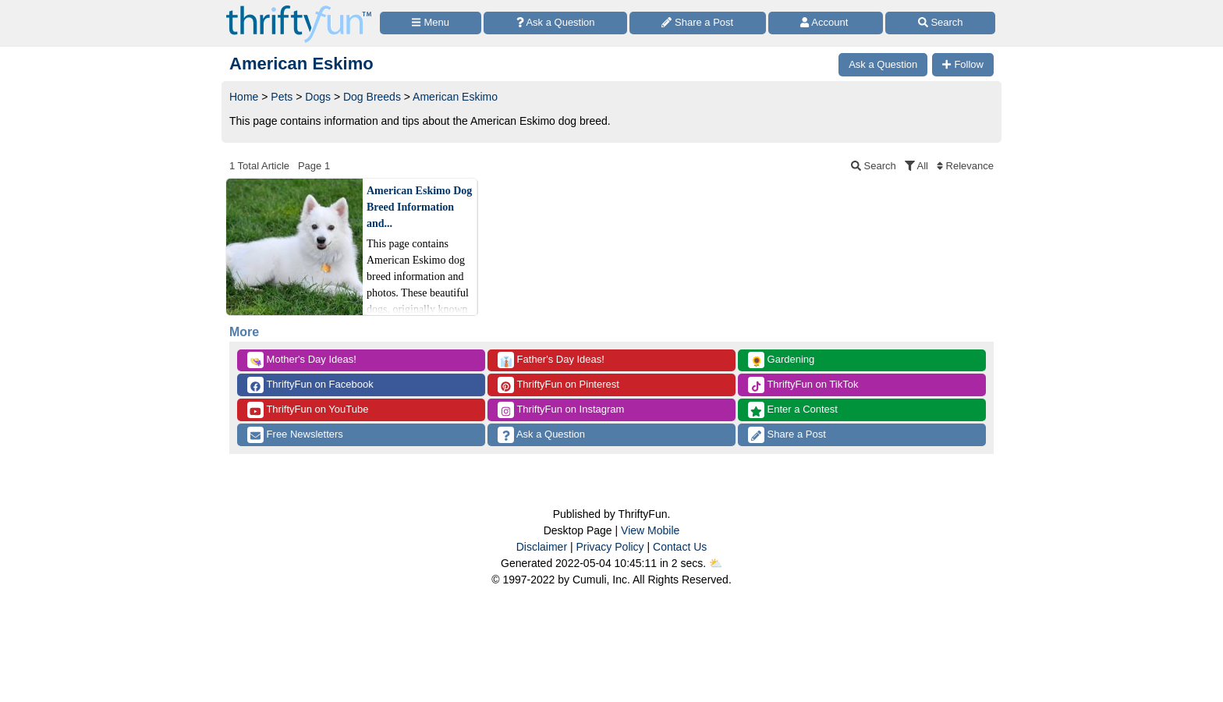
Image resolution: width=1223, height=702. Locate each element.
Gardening (781, 360)
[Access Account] (826, 23)
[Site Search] (940, 23)
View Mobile (650, 530)
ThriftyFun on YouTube (307, 410)
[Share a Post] (697, 23)
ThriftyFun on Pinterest (558, 385)
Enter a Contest (793, 410)
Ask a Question (541, 435)
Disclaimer (541, 547)
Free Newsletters (295, 435)
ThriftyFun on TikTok (803, 385)
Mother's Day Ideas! (301, 360)
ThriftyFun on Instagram (561, 410)
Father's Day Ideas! (551, 360)
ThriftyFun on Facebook (310, 385)
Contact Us (680, 547)
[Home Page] (299, 9)
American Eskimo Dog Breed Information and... (419, 207)
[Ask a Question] (555, 23)
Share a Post (787, 435)
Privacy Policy (609, 547)
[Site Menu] (430, 23)
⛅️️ (715, 563)
